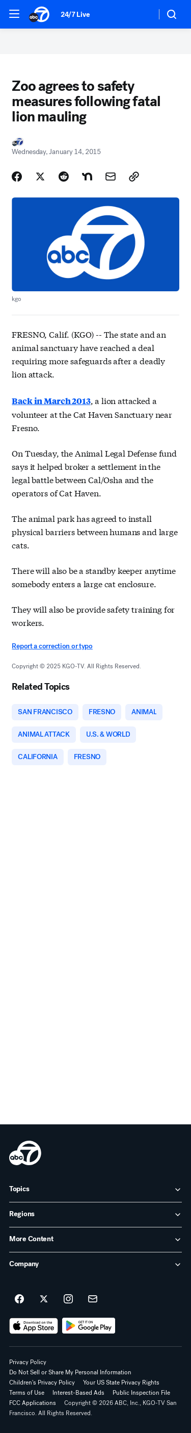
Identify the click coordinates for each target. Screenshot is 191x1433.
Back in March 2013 (51, 401)
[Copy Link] (134, 176)
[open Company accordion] (95, 1265)
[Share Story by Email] (110, 176)
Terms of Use (26, 1393)
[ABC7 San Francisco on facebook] (19, 1299)
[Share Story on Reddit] (63, 176)
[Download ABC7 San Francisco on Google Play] (89, 1326)
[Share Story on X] (40, 176)
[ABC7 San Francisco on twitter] (44, 1299)
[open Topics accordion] (95, 1190)
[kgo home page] (25, 1153)
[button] (14, 14)
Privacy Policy (27, 1362)
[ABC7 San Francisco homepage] (39, 14)
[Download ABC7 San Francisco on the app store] (33, 1326)
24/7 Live (75, 14)
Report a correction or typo (52, 646)
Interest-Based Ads (78, 1393)
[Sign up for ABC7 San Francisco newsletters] (93, 1299)
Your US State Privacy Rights (121, 1382)
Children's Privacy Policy (42, 1382)
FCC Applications (32, 1403)
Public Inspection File (141, 1393)
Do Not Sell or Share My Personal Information (70, 1372)
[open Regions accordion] (95, 1215)
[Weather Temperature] (140, 14)
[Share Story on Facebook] (16, 176)
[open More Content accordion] (95, 1240)
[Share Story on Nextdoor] (87, 176)
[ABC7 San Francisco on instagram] (68, 1299)
